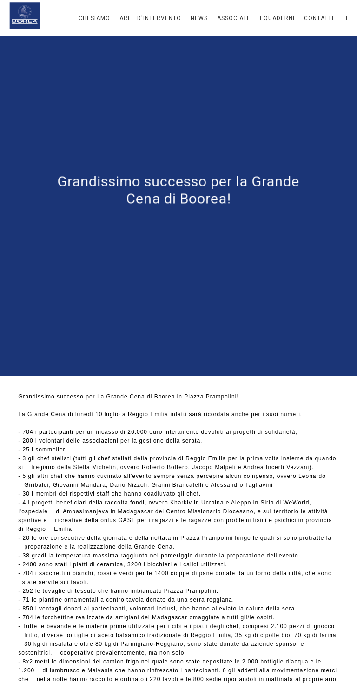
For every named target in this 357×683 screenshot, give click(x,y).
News (199, 18)
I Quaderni (277, 18)
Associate (234, 18)
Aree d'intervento (150, 18)
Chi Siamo (94, 18)
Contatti (319, 18)
